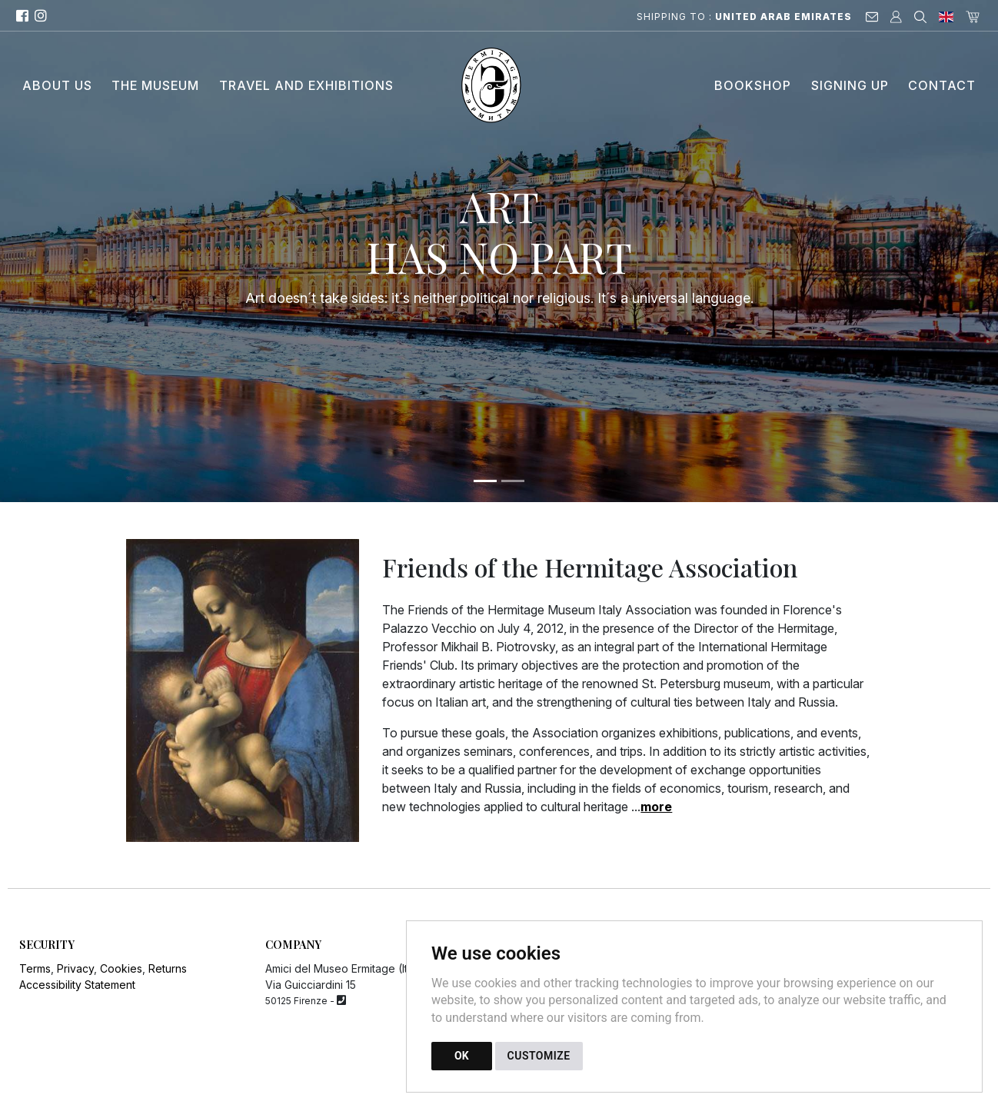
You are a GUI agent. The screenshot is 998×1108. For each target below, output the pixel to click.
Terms (35, 968)
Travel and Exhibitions (306, 85)
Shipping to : (744, 16)
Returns (167, 968)
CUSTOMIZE (539, 1056)
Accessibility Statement (77, 984)
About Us (57, 85)
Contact (942, 85)
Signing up (850, 85)
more (656, 806)
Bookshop (752, 85)
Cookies (121, 968)
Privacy (75, 968)
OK (461, 1056)
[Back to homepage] (499, 85)
